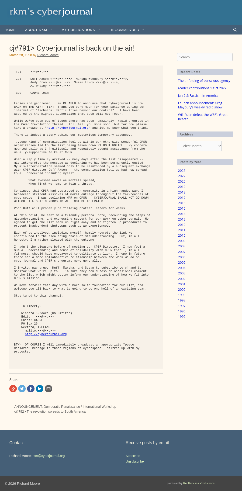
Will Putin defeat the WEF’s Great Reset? (203, 116)
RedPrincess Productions (198, 483)
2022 (182, 176)
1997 (182, 306)
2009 (182, 241)
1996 (182, 311)
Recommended (129, 30)
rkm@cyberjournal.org (49, 456)
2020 (182, 181)
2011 (182, 230)
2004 (182, 268)
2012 (182, 224)
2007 (182, 251)
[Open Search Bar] (235, 30)
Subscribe (133, 456)
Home (10, 30)
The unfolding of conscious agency (204, 80)
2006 (182, 257)
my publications (83, 30)
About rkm (41, 30)
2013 (182, 219)
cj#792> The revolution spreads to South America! (50, 411)
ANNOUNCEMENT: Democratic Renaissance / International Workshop (65, 406)
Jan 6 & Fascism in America (198, 95)
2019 (182, 186)
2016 (182, 203)
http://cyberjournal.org (46, 334)
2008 (182, 246)
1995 (182, 316)
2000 (182, 289)
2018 (182, 192)
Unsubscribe (135, 461)
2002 (182, 279)
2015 (182, 208)
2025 (182, 170)
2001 (182, 284)
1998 (182, 300)
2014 (182, 213)
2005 (182, 262)
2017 (182, 197)
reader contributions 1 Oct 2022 (202, 88)
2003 (182, 273)
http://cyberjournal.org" (68, 128)
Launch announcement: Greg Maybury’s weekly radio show (200, 105)
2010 (182, 235)
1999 (182, 295)
